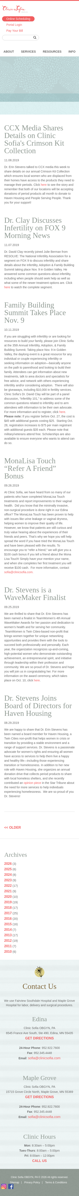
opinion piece (32, 783)
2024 (8, 874)
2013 (8, 935)
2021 (8, 891)
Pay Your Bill (14, 30)
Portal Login (14, 24)
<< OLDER (12, 827)
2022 (8, 885)
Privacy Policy (32, 1182)
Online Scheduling (18, 19)
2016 (8, 918)
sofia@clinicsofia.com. (18, 572)
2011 (8, 946)
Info (71, 51)
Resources (52, 51)
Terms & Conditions (56, 1182)
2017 (8, 913)
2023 (8, 880)
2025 (8, 869)
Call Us (39, 1161)
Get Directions (39, 1038)
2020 (8, 896)
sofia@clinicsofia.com (44, 1058)
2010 (8, 951)
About (9, 51)
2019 (8, 902)
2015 (8, 924)
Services (28, 51)
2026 (8, 863)
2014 (8, 929)
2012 (8, 940)
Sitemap (14, 1182)
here (44, 184)
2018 (8, 907)
